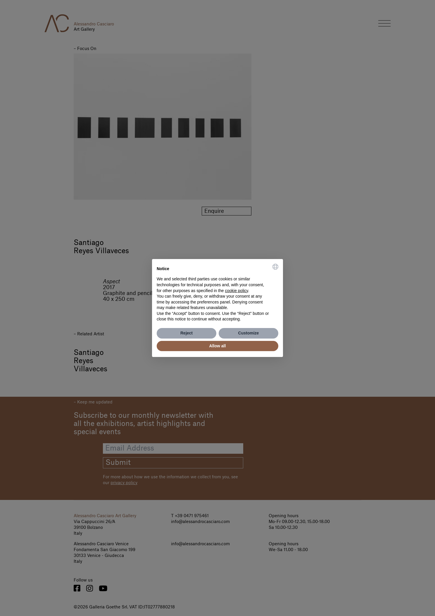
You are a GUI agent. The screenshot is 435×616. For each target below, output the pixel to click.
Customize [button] (248, 333)
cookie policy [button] (236, 290)
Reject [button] (186, 333)
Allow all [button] (217, 346)
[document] (217, 293)
